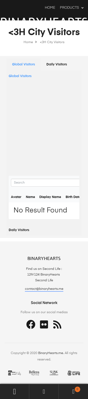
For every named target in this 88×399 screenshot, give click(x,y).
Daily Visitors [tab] (19, 230)
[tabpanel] (44, 153)
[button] (44, 289)
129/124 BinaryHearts (44, 274)
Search (44, 391)
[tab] (23, 64)
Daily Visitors (56, 64)
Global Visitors (23, 64)
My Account (14, 391)
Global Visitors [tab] (20, 76)
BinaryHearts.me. (51, 353)
